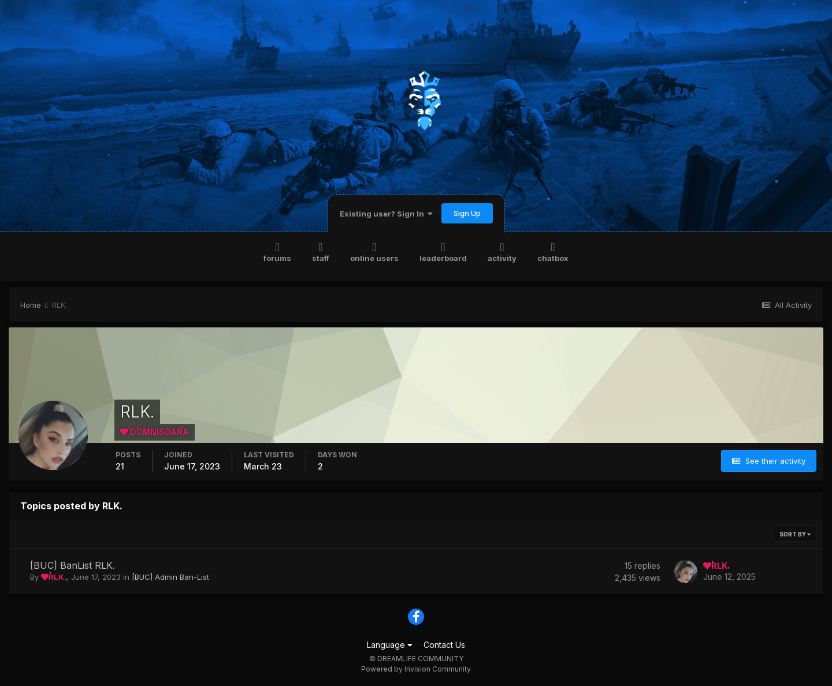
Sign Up (467, 213)
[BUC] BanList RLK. (72, 565)
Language (390, 645)
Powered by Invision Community (416, 669)
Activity (502, 251)
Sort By (795, 534)
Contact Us (444, 645)
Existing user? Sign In (386, 213)
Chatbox (553, 251)
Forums (277, 251)
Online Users (374, 251)
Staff (320, 251)
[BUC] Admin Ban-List (170, 576)
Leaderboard (443, 251)
